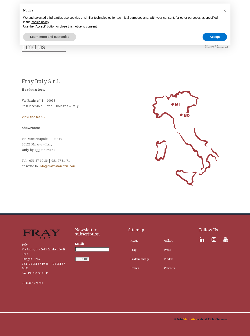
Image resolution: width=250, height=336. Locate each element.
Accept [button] (215, 37)
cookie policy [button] (40, 22)
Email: (80, 243)
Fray (133, 250)
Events (134, 268)
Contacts (169, 268)
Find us (168, 259)
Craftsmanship (139, 259)
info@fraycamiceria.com (57, 166)
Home (134, 240)
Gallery (168, 240)
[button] (224, 10)
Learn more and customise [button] (49, 37)
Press (167, 250)
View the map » (33, 117)
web (193, 319)
